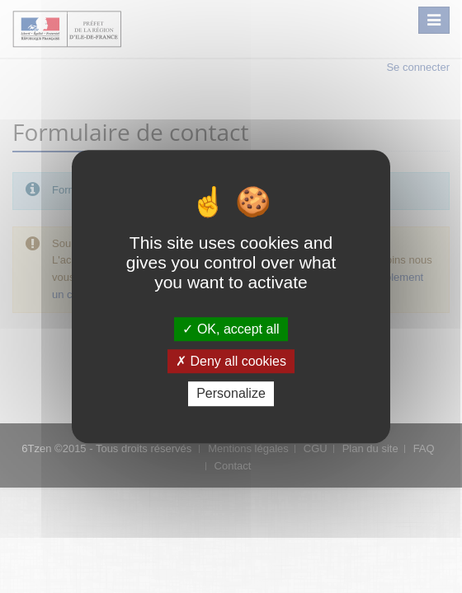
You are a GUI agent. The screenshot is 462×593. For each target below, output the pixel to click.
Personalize (231, 394)
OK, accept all (230, 329)
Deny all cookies (231, 361)
